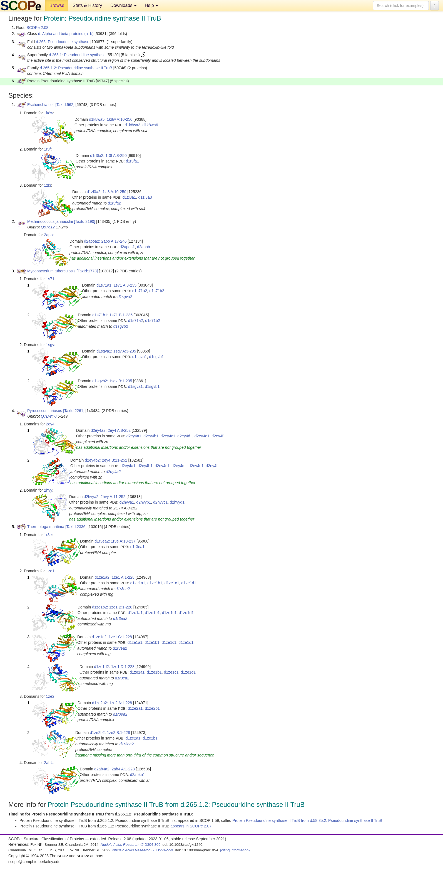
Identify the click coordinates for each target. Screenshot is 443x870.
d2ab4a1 (137, 774)
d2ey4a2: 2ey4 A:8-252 (111, 430)
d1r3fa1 (132, 161)
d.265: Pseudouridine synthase (62, 42)
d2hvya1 (127, 502)
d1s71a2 (139, 291)
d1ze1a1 (137, 583)
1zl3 (47, 185)
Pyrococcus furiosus (44, 410)
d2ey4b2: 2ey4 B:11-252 (106, 460)
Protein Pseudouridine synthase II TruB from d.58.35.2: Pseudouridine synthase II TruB (307, 820)
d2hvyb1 (143, 502)
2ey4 (50, 424)
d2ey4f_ (218, 436)
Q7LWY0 (48, 416)
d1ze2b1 (152, 708)
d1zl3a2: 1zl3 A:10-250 (106, 191)
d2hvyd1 (177, 502)
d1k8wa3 (132, 125)
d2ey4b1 (150, 436)
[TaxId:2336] (75, 526)
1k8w (48, 113)
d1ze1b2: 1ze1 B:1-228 (112, 607)
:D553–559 (142, 850)
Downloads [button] (123, 5)
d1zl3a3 (145, 197)
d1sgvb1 (156, 356)
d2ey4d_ (184, 436)
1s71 (50, 279)
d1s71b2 (156, 291)
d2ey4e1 (202, 436)
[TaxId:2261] (73, 410)
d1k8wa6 (150, 125)
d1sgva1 (139, 356)
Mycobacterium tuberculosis (51, 271)
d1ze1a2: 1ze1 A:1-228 (114, 577)
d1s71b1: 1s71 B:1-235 (112, 315)
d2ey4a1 (133, 436)
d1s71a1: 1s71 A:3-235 (116, 285)
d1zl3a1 (129, 197)
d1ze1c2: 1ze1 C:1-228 (112, 637)
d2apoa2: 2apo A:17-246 (105, 241)
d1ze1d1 (188, 583)
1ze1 (50, 571)
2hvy (48, 490)
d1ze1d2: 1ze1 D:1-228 (114, 666)
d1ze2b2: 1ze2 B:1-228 (110, 732)
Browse (56, 5)
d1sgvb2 (120, 326)
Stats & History (87, 5)
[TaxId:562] (64, 104)
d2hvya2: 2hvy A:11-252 (104, 496)
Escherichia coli (40, 104)
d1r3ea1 (137, 546)
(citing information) (235, 850)
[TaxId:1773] (87, 271)
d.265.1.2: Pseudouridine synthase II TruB (76, 68)
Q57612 (48, 227)
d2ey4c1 (168, 436)
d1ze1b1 (154, 583)
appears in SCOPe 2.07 (190, 826)
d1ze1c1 (172, 583)
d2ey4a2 (113, 471)
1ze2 (50, 696)
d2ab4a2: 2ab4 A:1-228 (114, 769)
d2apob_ (144, 247)
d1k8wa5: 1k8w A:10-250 (110, 119)
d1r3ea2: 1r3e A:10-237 (114, 541)
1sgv (50, 344)
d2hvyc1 (160, 502)
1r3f (47, 149)
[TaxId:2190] (84, 221)
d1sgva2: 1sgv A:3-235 (116, 351)
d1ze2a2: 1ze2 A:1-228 (112, 703)
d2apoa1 (127, 247)
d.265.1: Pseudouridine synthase (77, 55)
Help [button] (151, 5)
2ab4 (48, 762)
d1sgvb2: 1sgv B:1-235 (112, 381)
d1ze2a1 (135, 708)
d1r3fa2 (114, 203)
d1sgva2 (125, 296)
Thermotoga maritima (45, 526)
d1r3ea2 (123, 588)
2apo (48, 235)
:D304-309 (131, 844)
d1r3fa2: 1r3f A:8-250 (108, 155)
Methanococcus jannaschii (50, 221)
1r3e (48, 535)
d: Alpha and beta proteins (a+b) (66, 33)
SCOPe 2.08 (37, 27)
